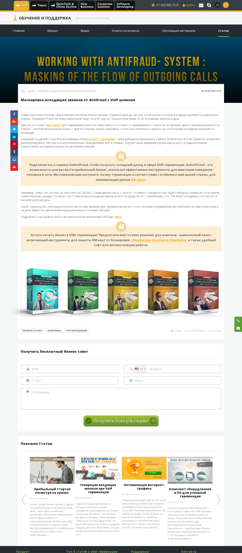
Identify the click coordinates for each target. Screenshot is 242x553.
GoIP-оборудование (76, 330)
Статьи (31, 91)
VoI (63, 125)
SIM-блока (138, 179)
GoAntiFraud (54, 330)
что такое (53, 125)
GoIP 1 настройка (103, 139)
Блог (23, 91)
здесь (118, 217)
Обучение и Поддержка (45, 18)
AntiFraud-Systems (32, 330)
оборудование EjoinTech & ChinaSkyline (159, 240)
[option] (52, 497)
